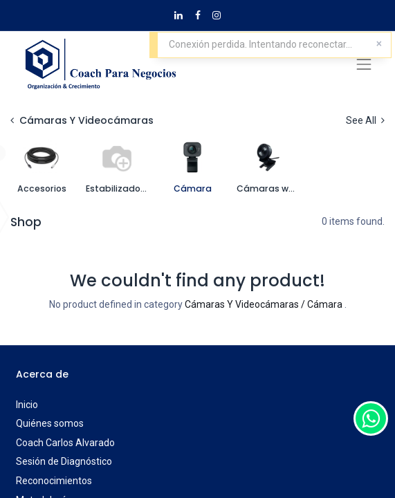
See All (365, 120)
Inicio (27, 404)
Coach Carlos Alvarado (65, 442)
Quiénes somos (50, 423)
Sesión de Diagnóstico (64, 461)
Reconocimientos (54, 480)
